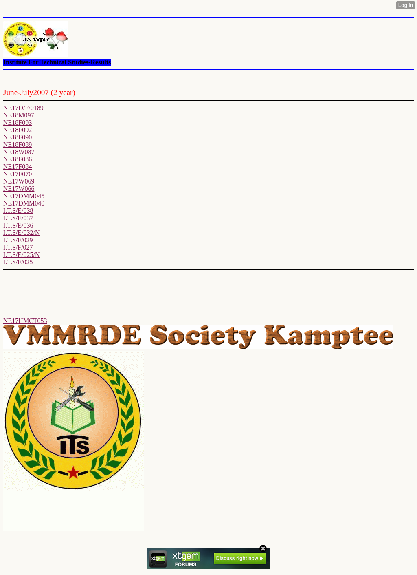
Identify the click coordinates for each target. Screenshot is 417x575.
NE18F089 (17, 144)
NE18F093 (17, 122)
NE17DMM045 (23, 195)
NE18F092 (17, 129)
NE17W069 (18, 181)
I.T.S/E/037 (18, 218)
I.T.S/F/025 (18, 262)
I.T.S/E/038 (18, 210)
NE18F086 (17, 159)
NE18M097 (18, 115)
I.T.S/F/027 (18, 247)
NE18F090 (17, 137)
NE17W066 (18, 188)
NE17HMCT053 (25, 320)
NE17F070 (17, 173)
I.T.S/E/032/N (21, 232)
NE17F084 (17, 166)
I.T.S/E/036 (18, 225)
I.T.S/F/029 (18, 240)
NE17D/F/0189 (23, 107)
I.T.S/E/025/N (21, 254)
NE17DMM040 (23, 203)
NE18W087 (18, 151)
